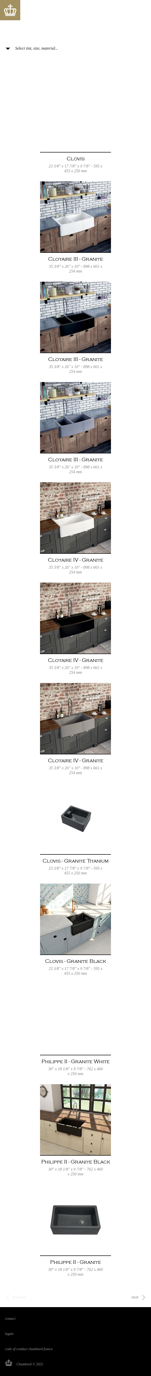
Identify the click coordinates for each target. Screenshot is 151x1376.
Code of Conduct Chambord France (29, 1349)
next (134, 1297)
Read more (75, 129)
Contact (10, 1319)
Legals (9, 1334)
